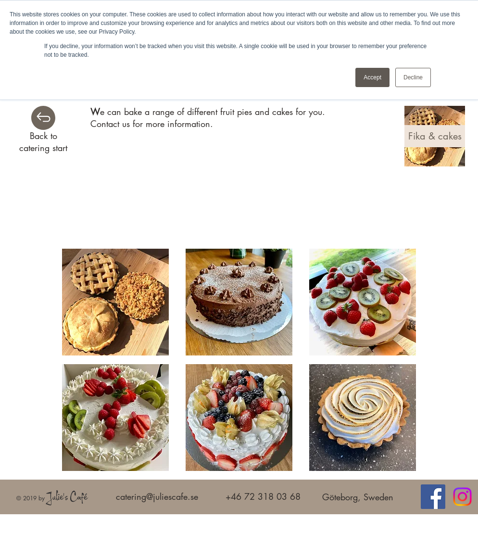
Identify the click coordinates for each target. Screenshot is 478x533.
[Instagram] (462, 496)
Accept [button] (372, 77)
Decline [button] (413, 77)
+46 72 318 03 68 (263, 496)
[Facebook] (433, 496)
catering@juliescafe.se (157, 496)
